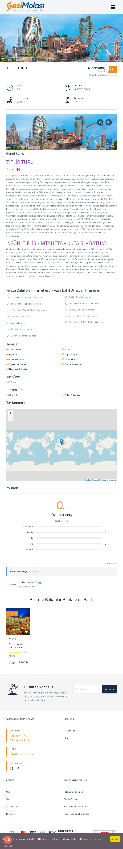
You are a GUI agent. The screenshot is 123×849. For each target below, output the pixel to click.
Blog (66, 738)
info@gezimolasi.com (23, 754)
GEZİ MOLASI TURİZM (28, 582)
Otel (8, 791)
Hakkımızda (69, 730)
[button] (109, 142)
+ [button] (11, 413)
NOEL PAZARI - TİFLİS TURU (17, 645)
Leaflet (88, 480)
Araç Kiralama (12, 806)
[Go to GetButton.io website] (8, 846)
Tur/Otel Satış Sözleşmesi (76, 806)
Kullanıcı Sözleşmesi (73, 791)
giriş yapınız (33, 571)
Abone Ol (109, 689)
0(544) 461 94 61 (20, 740)
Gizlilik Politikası (71, 799)
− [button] (11, 418)
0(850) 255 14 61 (20, 736)
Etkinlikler (11, 813)
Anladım (115, 839)
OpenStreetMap (100, 480)
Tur (7, 799)
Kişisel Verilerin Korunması (77, 813)
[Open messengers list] (8, 840)
